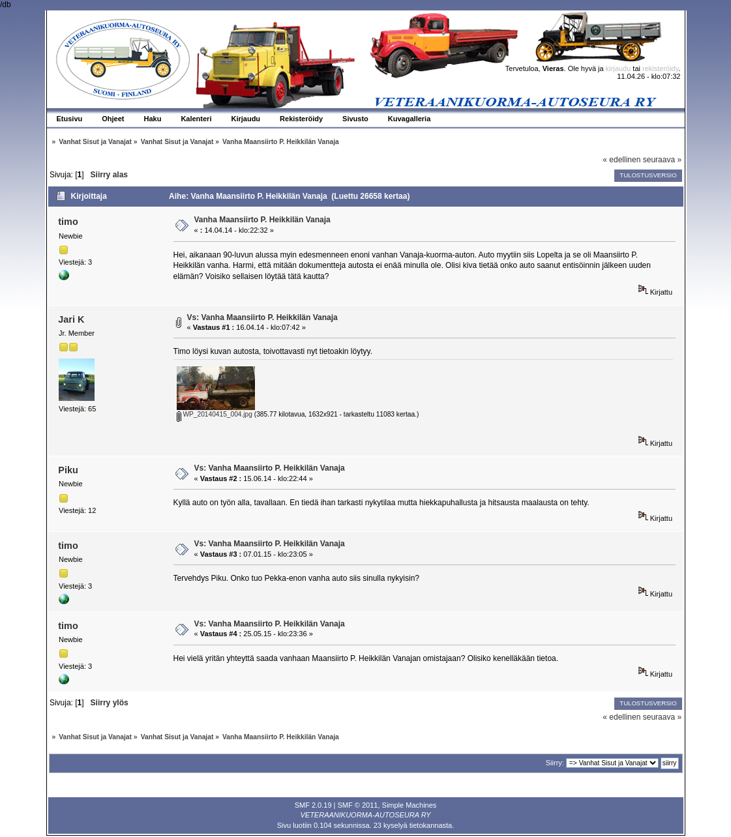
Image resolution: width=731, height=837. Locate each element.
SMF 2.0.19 (313, 805)
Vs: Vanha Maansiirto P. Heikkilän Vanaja (262, 317)
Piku (68, 470)
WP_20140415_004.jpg (214, 414)
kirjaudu (618, 68)
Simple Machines (409, 805)
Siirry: (555, 763)
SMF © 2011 (358, 805)
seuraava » (662, 159)
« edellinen (621, 159)
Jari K (71, 319)
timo (68, 221)
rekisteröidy (660, 68)
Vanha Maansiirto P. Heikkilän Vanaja (262, 219)
